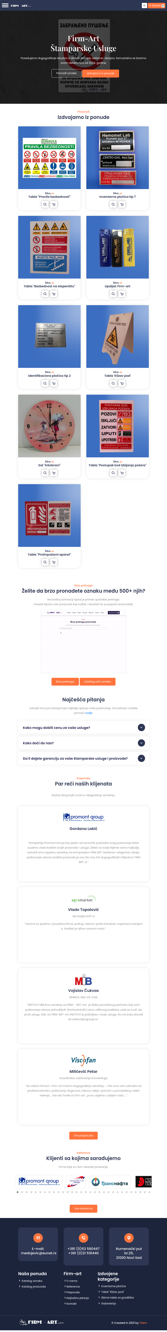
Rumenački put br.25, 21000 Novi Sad (129, 1255)
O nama (71, 1282)
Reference (73, 1288)
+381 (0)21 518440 (83, 1255)
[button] (17, 1194)
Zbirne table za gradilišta (117, 1299)
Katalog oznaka (32, 1282)
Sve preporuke (83, 1137)
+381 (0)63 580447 (83, 1250)
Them (143, 1325)
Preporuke (73, 1294)
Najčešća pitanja (77, 1300)
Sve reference (83, 1210)
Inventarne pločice (113, 1288)
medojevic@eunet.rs (38, 1255)
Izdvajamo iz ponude (101, 73)
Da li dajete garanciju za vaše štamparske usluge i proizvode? (84, 760)
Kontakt (71, 1305)
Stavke (156, 5)
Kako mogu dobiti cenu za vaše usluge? (84, 728)
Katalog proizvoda (34, 1288)
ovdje (88, 713)
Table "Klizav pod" (112, 1294)
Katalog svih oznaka (97, 681)
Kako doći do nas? (84, 744)
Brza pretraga (65, 681)
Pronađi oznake (66, 73)
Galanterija (108, 1305)
